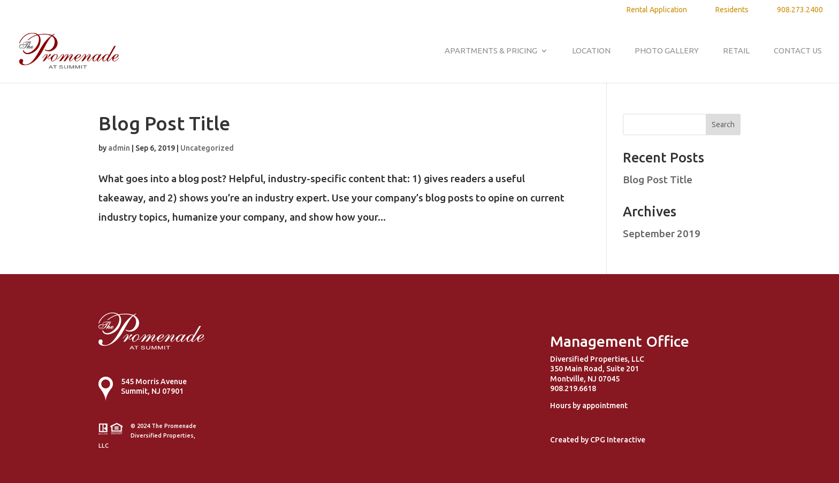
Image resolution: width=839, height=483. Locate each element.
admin (119, 148)
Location (591, 51)
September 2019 (661, 233)
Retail (736, 51)
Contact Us (798, 51)
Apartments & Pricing (491, 51)
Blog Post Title (164, 123)
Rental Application (657, 10)
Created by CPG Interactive (597, 439)
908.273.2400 (800, 10)
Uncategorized (207, 148)
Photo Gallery (667, 51)
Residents (732, 10)
